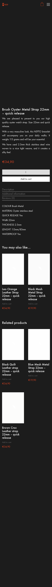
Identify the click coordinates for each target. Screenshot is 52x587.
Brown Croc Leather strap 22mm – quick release (10, 433)
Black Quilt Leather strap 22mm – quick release (10, 369)
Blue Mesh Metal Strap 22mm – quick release (38, 368)
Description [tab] (8, 189)
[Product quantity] (26, 172)
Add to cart (26, 179)
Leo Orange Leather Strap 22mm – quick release (10, 294)
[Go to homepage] (5, 4)
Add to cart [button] (6, 304)
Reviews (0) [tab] (8, 198)
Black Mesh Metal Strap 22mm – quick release (36, 294)
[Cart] (42, 4)
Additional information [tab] (13, 193)
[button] (48, 4)
